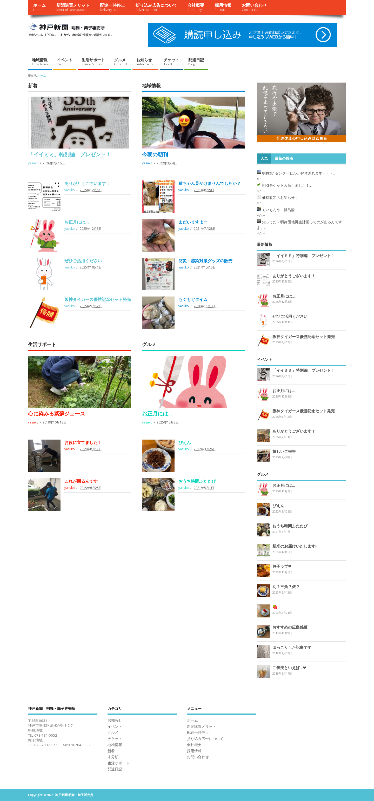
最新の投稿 (284, 158)
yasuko (33, 163)
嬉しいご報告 (284, 451)
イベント (64, 61)
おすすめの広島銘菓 (290, 627)
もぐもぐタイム (193, 299)
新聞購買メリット (73, 7)
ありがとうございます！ (87, 183)
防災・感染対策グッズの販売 (205, 261)
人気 (264, 158)
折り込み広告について (156, 7)
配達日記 (196, 61)
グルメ (120, 61)
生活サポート (93, 61)
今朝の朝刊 (155, 154)
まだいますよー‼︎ (194, 222)
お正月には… (76, 222)
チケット (171, 61)
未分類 (113, 757)
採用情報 (223, 7)
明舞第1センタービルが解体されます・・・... (299, 173)
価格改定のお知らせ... (279, 197)
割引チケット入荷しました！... (287, 185)
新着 (32, 85)
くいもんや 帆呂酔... (279, 209)
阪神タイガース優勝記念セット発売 (97, 299)
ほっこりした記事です (291, 647)
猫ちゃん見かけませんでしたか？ (209, 183)
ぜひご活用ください (83, 261)
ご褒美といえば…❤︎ (289, 667)
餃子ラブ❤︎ (281, 566)
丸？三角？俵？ (286, 586)
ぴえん (184, 442)
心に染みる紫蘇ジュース (56, 413)
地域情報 (40, 61)
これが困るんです (81, 481)
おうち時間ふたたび (197, 481)
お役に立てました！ (83, 442)
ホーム (39, 7)
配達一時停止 (112, 7)
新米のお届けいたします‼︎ (294, 546)
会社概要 (196, 7)
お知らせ (145, 61)
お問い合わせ (254, 7)
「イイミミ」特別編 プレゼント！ (69, 154)
